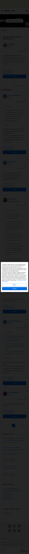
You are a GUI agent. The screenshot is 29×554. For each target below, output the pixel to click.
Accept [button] (15, 288)
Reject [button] (14, 285)
